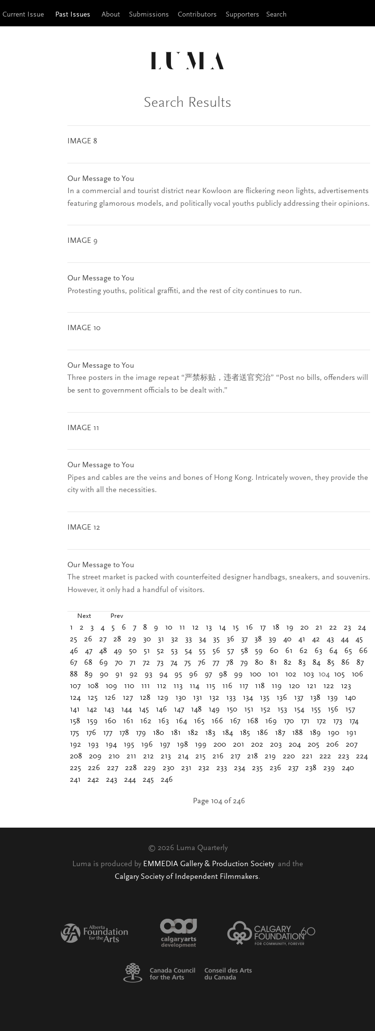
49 (118, 651)
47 (88, 651)
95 (178, 674)
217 (235, 756)
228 (131, 768)
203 (276, 745)
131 (197, 698)
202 (257, 745)
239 (329, 768)
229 (150, 768)
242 (93, 780)
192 (75, 745)
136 (281, 698)
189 (315, 733)
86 (345, 663)
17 (263, 628)
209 (95, 756)
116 (227, 686)
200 (219, 745)
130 (180, 698)
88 (74, 674)
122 (328, 686)
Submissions (149, 15)
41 (301, 639)
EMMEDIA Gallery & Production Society (209, 864)
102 (290, 674)
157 (350, 710)
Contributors (197, 15)
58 (244, 651)
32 (174, 639)
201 (238, 745)
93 (148, 674)
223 (343, 756)
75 (187, 663)
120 (294, 686)
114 (194, 686)
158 (75, 721)
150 (232, 710)
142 (91, 710)
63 (318, 651)
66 (363, 651)
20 (304, 628)
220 (289, 756)
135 (265, 698)
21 (318, 628)
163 (163, 721)
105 (339, 674)
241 (75, 780)
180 (158, 733)
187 (280, 733)
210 (114, 756)
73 (160, 663)
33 (188, 639)
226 (94, 768)
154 (299, 710)
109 (111, 686)
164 (181, 721)
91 (119, 674)
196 (147, 745)
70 (119, 663)
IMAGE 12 (83, 528)
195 (129, 745)
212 (148, 756)
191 (351, 733)
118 (260, 686)
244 (130, 780)
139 (332, 698)
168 (252, 721)
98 (223, 674)
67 (73, 663)
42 (316, 639)
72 (146, 663)
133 (231, 698)
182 (193, 733)
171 (305, 721)
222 (325, 756)
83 (302, 663)
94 (163, 674)
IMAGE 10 (84, 328)
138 (315, 698)
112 (162, 686)
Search (276, 15)
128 (145, 698)
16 (249, 628)
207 (351, 745)
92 (133, 674)
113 (178, 686)
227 (112, 768)
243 (111, 780)
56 (216, 651)
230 (168, 768)
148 (196, 710)
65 (348, 651)
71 (132, 663)
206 (332, 745)
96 (193, 674)
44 (345, 639)
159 (92, 721)
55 (202, 651)
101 (273, 674)
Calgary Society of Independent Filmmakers (186, 877)
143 (109, 710)
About (111, 15)
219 (270, 756)
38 (258, 639)
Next (84, 616)
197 (165, 745)
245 (148, 780)
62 (303, 651)
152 (265, 710)
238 (310, 768)
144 (126, 710)
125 (92, 698)
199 (201, 745)
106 (357, 674)
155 (316, 710)
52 (160, 651)
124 (75, 698)
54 (188, 651)
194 (111, 745)
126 (110, 698)
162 (145, 721)
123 (346, 686)
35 (216, 639)
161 (128, 721)
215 (200, 756)
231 (186, 768)
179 (141, 733)
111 (145, 686)
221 (307, 756)
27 (102, 639)
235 (257, 768)
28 (117, 639)
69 (103, 663)
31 (161, 639)
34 (202, 639)
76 (202, 663)
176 (91, 733)
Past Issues (72, 15)
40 (287, 639)
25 (73, 639)
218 (252, 756)
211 (131, 756)
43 (330, 639)
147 (179, 710)
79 (244, 663)
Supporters (242, 15)
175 (74, 733)
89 (88, 674)
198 (182, 745)
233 (221, 768)
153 (282, 710)
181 (176, 733)
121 (311, 686)
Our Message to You (100, 179)
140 (350, 698)
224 (362, 756)
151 (248, 710)
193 (93, 745)
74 (173, 663)
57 (230, 651)
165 (199, 721)
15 (235, 628)
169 (271, 721)
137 (298, 698)
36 (230, 639)
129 (162, 698)
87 (360, 663)
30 (147, 639)
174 (353, 721)
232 (203, 768)
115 (210, 686)
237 (293, 768)
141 (75, 710)
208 (76, 756)
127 (128, 698)
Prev (116, 616)
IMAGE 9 (82, 241)
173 (337, 721)
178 (124, 733)
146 (161, 710)
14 (222, 628)
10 (168, 628)
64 (333, 651)
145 (144, 710)
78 (229, 663)
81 (273, 663)
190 (333, 733)
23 (347, 628)
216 (218, 756)
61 (288, 651)
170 (289, 721)
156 (333, 710)
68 (88, 663)
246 (167, 780)
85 (330, 663)
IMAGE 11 (83, 428)
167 (235, 721)
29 (132, 639)
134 (248, 698)
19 (289, 628)
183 (210, 733)
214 (183, 756)
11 (182, 628)
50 (133, 651)
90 (104, 674)
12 (195, 628)
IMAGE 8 (82, 141)
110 (129, 686)
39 (272, 639)
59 (259, 651)
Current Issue (23, 15)
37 (244, 639)
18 (275, 628)
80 (259, 663)
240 (348, 768)
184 (227, 733)
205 (313, 745)
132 (214, 698)
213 (166, 756)
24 (362, 628)
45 (359, 639)
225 (75, 768)
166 (217, 721)
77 (215, 663)
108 (93, 686)
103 (308, 674)
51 (147, 651)
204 (295, 745)
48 (103, 651)
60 (274, 651)
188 (297, 733)
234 (239, 768)
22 (333, 628)
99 (238, 674)
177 (107, 733)
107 (75, 686)
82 (288, 663)
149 (214, 710)
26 (88, 639)
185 (245, 733)
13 (209, 628)
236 (275, 768)
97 (208, 674)
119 (276, 686)
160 (110, 721)
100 (255, 674)
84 (316, 663)
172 (321, 721)
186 (262, 733)
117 (243, 686)
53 (174, 651)
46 (74, 651)
